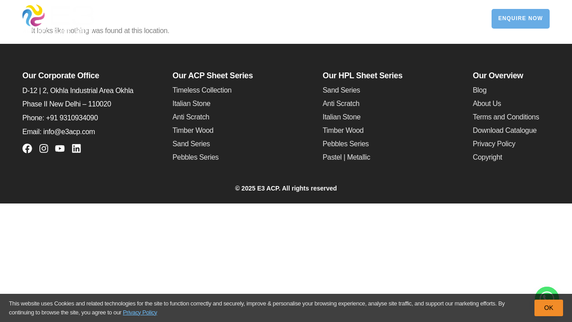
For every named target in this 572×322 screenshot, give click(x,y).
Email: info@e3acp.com (58, 132)
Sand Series (191, 144)
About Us (487, 103)
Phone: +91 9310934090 (60, 118)
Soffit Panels (340, 18)
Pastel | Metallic (346, 157)
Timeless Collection (201, 90)
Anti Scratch (190, 117)
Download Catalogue (505, 130)
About (167, 19)
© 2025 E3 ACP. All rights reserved (286, 188)
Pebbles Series (195, 157)
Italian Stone (191, 103)
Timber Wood (193, 130)
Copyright (487, 157)
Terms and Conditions (506, 117)
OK (548, 307)
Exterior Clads (396, 18)
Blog (480, 90)
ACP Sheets (219, 19)
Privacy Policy (494, 144)
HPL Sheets (282, 19)
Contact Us (450, 18)
